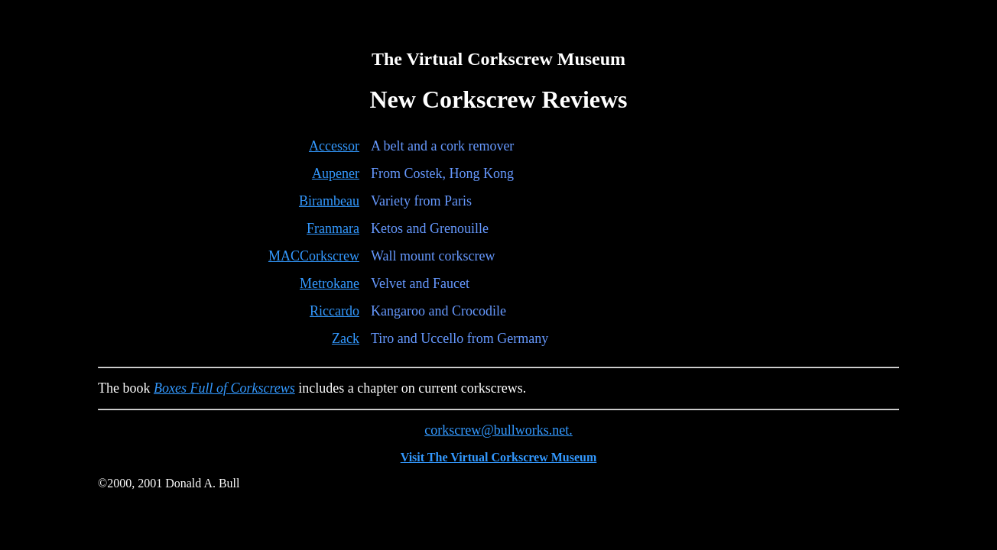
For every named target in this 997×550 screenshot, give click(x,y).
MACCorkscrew (313, 256)
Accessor (334, 146)
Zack (345, 338)
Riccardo (334, 311)
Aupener (335, 173)
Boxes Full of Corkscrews (224, 388)
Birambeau (329, 201)
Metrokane (329, 283)
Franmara (333, 228)
